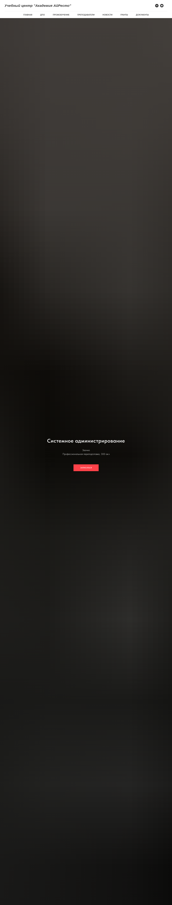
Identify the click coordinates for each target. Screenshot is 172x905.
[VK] (157, 5)
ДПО (42, 15)
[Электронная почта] (162, 5)
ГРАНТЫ (124, 15)
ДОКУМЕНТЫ (142, 15)
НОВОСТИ (107, 15)
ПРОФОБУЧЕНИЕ (61, 15)
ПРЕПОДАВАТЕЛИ (86, 15)
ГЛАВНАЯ (27, 15)
